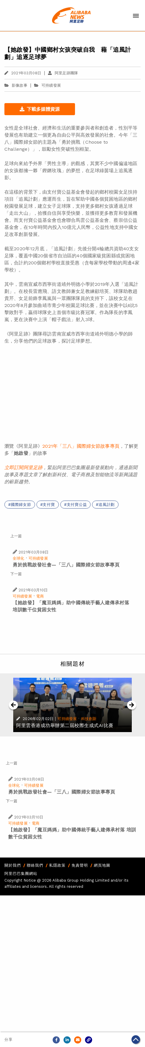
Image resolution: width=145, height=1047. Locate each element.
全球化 (18, 558)
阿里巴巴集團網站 (20, 873)
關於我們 (12, 865)
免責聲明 (79, 865)
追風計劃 (107, 504)
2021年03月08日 (22, 73)
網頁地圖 (102, 865)
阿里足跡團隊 (63, 73)
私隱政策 (57, 865)
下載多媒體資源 (40, 109)
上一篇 (16, 536)
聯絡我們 (35, 865)
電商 (40, 596)
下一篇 (16, 574)
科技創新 (89, 719)
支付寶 (49, 504)
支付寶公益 (77, 504)
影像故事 (15, 85)
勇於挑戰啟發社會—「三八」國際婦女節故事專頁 (66, 565)
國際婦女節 (21, 504)
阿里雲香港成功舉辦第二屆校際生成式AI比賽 (65, 725)
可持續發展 (51, 85)
